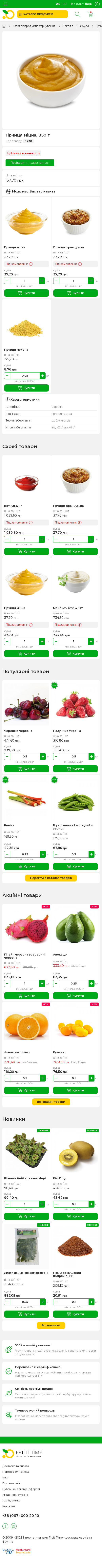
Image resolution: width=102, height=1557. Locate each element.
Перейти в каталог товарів (51, 878)
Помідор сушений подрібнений (67, 1274)
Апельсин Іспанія (17, 1052)
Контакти (8, 1506)
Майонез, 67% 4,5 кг (68, 608)
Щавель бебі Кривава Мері (25, 1178)
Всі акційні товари (51, 1102)
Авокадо (60, 954)
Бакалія (67, 26)
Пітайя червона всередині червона (24, 956)
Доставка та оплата (15, 1466)
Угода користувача (15, 1494)
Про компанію (11, 1483)
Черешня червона (18, 731)
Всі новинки (51, 1325)
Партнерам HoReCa (16, 1471)
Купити (26, 293)
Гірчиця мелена (16, 349)
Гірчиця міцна (14, 247)
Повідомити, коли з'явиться (29, 163)
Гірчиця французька (68, 247)
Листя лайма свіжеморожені (26, 1273)
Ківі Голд (59, 1178)
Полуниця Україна (67, 731)
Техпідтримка (11, 1500)
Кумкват (59, 1052)
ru (65, 3)
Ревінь (9, 825)
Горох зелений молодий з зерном (73, 827)
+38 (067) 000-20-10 (20, 1516)
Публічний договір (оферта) (21, 1489)
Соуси (84, 26)
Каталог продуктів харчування (33, 26)
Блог (5, 1477)
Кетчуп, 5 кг (13, 506)
